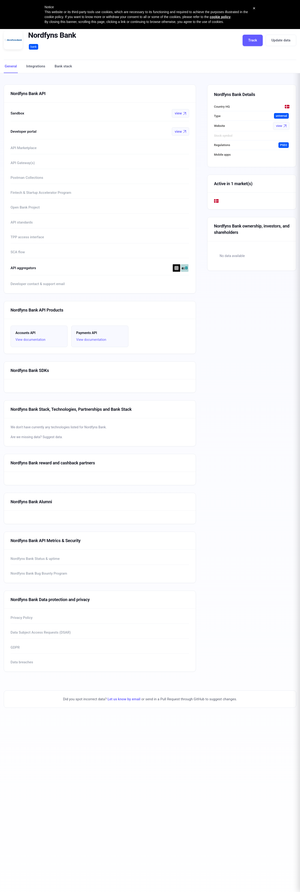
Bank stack (63, 66)
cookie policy (220, 17)
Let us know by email (124, 699)
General (11, 66)
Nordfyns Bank (52, 35)
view (180, 113)
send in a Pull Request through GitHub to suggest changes (190, 699)
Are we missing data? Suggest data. (37, 437)
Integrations (35, 66)
